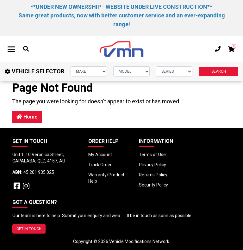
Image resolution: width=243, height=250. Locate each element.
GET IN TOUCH (28, 229)
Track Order (100, 164)
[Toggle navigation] (11, 49)
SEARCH (218, 71)
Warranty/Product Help (106, 178)
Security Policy (153, 184)
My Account (100, 154)
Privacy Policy (152, 164)
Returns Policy (153, 174)
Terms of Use (152, 154)
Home (27, 117)
